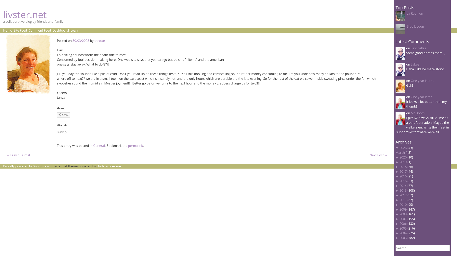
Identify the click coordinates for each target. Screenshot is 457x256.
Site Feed (20, 30)
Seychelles (418, 48)
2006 (403, 223)
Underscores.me (109, 166)
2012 (403, 195)
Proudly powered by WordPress (26, 166)
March (400, 152)
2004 (403, 233)
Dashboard (61, 30)
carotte (99, 40)
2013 (403, 190)
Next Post (379, 155)
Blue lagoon (415, 26)
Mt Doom (418, 113)
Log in (74, 30)
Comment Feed (40, 30)
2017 (403, 171)
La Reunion (415, 13)
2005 (403, 228)
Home (7, 30)
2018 (403, 167)
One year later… (422, 81)
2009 (403, 209)
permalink (135, 145)
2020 (403, 157)
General (99, 145)
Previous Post (18, 155)
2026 (403, 148)
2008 (403, 214)
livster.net (25, 14)
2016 (403, 176)
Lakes (415, 64)
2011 (403, 200)
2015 (403, 181)
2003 (403, 238)
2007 (403, 219)
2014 (403, 186)
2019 (403, 162)
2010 (403, 205)
